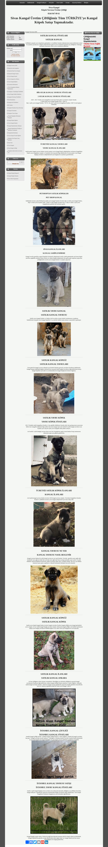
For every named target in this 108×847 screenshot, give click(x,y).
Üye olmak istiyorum (15, 55)
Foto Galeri (60, 2)
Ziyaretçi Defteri (76, 2)
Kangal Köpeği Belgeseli (13, 173)
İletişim (86, 2)
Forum (67, 2)
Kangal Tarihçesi (41, 2)
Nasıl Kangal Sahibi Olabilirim (14, 94)
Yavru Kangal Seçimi (12, 76)
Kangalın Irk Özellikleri (13, 102)
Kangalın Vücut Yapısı (13, 113)
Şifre (11, 50)
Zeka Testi (10, 142)
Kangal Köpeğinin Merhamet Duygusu (14, 116)
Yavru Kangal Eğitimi (12, 81)
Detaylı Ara (15, 163)
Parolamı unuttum (15, 54)
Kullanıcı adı (9, 48)
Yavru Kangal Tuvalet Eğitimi (14, 135)
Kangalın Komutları (12, 110)
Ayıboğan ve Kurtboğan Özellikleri (15, 91)
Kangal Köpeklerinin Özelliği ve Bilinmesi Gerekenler (15, 129)
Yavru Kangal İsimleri (12, 123)
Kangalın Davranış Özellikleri (14, 97)
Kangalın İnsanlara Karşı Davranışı (15, 107)
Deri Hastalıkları (11, 99)
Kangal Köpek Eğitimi (13, 120)
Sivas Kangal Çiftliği (12, 148)
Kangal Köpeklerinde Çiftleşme (15, 125)
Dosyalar (51, 2)
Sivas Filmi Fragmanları (13, 178)
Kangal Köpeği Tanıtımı (13, 176)
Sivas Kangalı (11, 145)
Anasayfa (22, 2)
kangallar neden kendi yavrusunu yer (15, 151)
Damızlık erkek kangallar (13, 68)
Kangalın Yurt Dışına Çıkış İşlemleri (13, 139)
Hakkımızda (30, 2)
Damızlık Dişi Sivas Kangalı (14, 70)
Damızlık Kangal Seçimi (13, 73)
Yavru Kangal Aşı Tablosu (13, 79)
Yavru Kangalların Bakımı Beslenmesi (13, 88)
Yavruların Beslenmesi (13, 84)
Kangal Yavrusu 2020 (12, 65)
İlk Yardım (10, 105)
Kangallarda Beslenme (13, 132)
